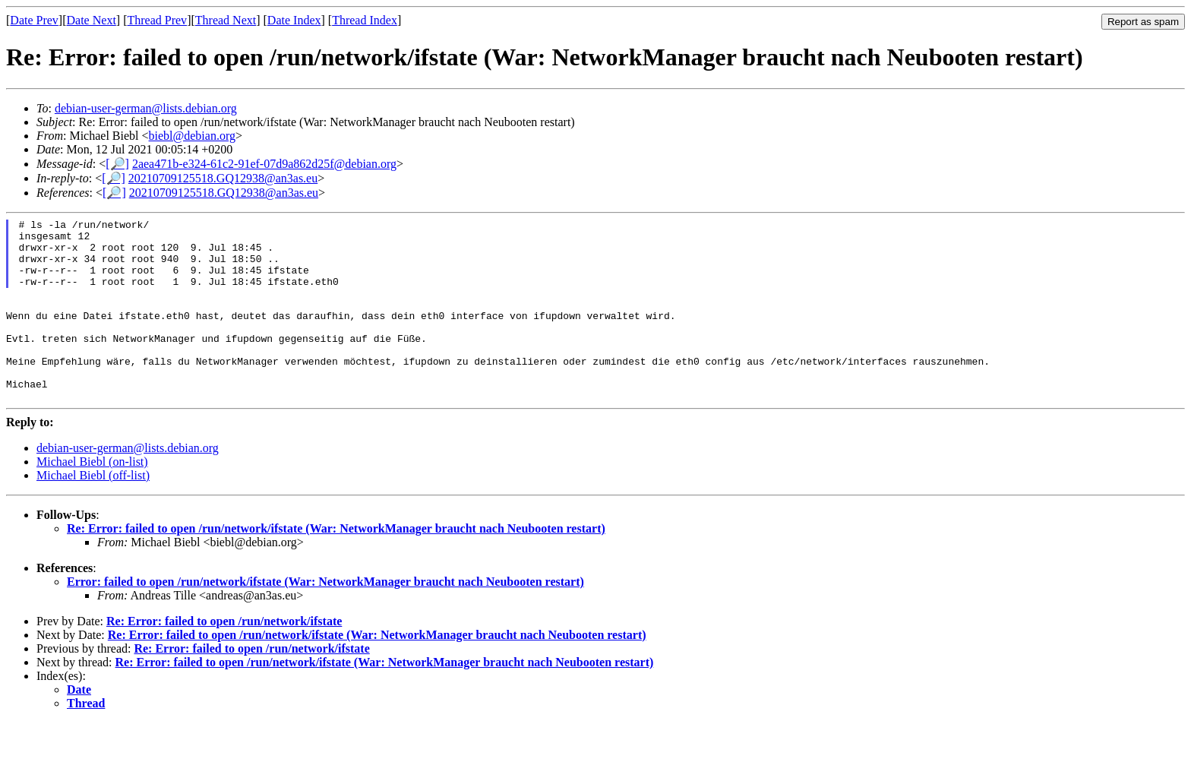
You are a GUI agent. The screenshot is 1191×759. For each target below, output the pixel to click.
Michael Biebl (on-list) (92, 498)
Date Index (294, 20)
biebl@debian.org (192, 135)
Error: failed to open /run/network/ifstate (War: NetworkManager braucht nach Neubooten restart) (325, 618)
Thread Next (225, 20)
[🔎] (117, 163)
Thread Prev (157, 20)
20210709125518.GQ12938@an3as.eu (222, 178)
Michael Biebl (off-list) (93, 511)
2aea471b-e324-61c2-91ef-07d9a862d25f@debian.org (264, 163)
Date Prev (34, 20)
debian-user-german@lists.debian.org (146, 108)
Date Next (91, 20)
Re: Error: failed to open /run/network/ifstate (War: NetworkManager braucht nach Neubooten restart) (336, 564)
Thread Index (364, 20)
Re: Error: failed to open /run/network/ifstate (224, 657)
